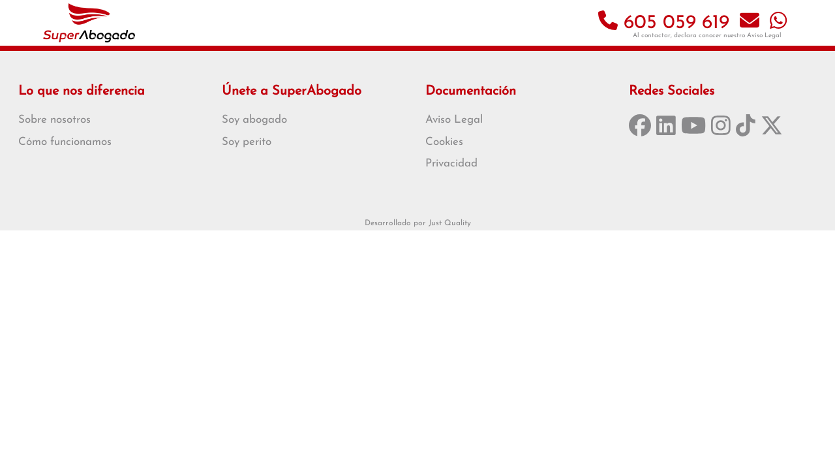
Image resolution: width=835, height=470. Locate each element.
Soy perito (246, 142)
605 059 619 (663, 23)
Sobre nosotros (54, 119)
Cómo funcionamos (65, 142)
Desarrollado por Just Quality (418, 223)
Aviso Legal (764, 35)
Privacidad (451, 163)
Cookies (444, 142)
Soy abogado (254, 119)
